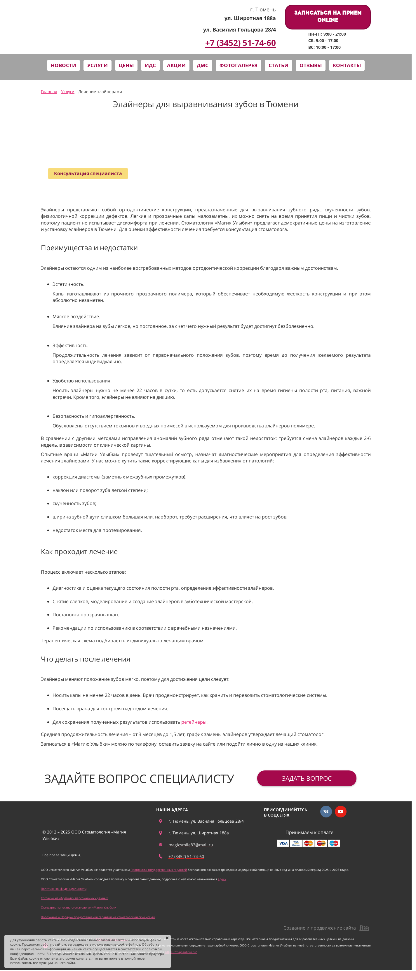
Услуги (67, 91)
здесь (222, 879)
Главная (49, 91)
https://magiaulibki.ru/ (181, 952)
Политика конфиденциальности (63, 889)
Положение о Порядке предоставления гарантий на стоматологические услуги (98, 917)
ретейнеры (193, 722)
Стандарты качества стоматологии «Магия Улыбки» (78, 907)
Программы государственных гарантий (158, 870)
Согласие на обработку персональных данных (74, 898)
